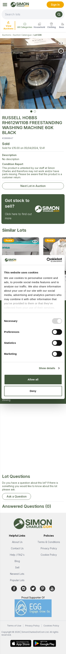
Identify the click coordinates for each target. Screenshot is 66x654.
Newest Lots (17, 573)
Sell (17, 567)
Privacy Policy (49, 548)
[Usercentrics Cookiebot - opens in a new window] (47, 260)
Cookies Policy (51, 625)
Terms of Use (14, 625)
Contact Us (17, 548)
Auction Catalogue (22, 35)
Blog (17, 561)
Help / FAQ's (17, 554)
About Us (17, 541)
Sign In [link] (55, 4)
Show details (47, 368)
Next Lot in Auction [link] (33, 186)
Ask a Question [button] (17, 496)
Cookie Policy (49, 554)
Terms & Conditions (48, 541)
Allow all (33, 379)
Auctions (6, 35)
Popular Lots (17, 580)
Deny (33, 390)
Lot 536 (38, 35)
